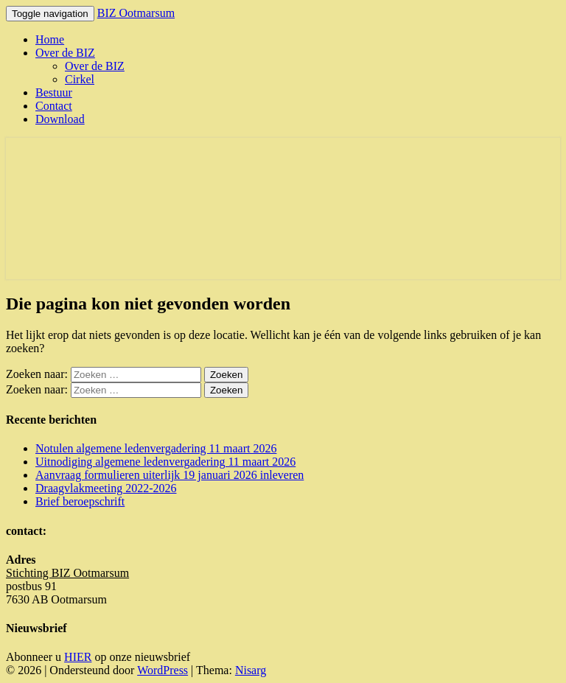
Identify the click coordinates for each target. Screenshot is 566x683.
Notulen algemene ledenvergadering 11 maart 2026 (155, 448)
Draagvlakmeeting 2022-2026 (106, 488)
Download (60, 119)
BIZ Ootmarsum (136, 13)
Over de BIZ (65, 52)
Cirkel (79, 79)
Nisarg (250, 670)
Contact (53, 105)
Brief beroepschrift (80, 501)
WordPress (162, 670)
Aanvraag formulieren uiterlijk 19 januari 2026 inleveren (169, 475)
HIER (77, 657)
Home (49, 39)
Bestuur (53, 92)
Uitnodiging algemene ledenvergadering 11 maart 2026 (165, 461)
